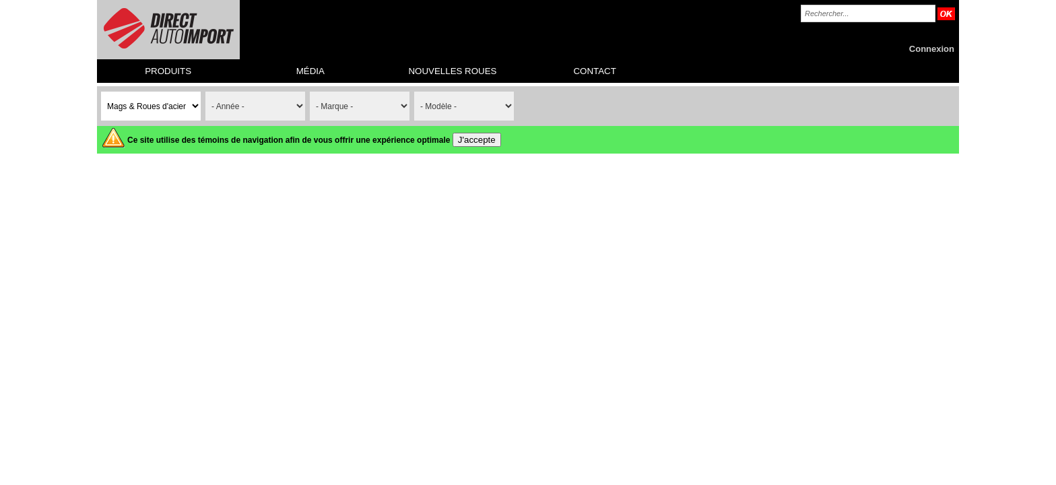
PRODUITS (168, 71)
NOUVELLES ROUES (452, 71)
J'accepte (477, 140)
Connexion (931, 49)
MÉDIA (310, 71)
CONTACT (594, 71)
